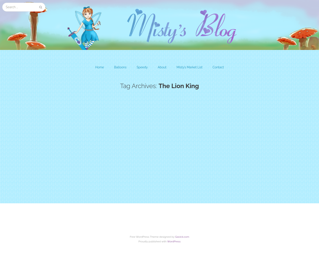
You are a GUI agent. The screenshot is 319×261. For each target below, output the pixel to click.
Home (99, 67)
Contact (218, 67)
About (162, 67)
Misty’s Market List (189, 67)
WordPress (174, 242)
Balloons (120, 67)
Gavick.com (182, 237)
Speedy (142, 67)
